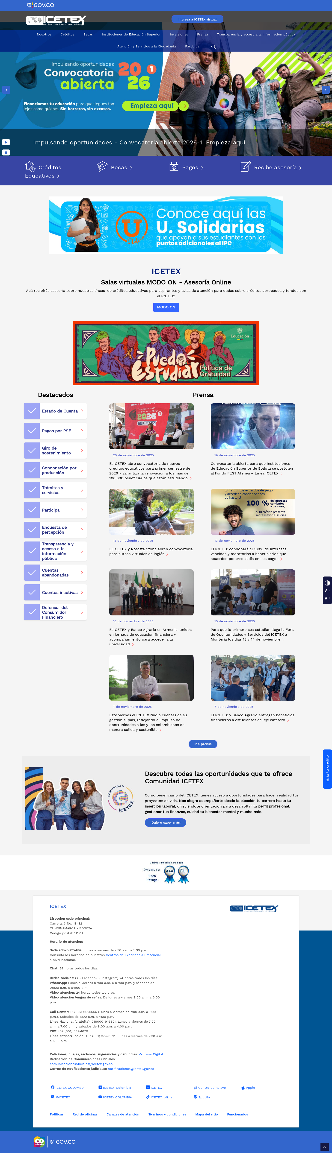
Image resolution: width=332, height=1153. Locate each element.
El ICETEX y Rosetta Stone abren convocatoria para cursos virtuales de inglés (151, 551)
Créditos (67, 34)
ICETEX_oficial (159, 1097)
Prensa (202, 34)
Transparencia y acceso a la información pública (256, 34)
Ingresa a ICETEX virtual (197, 19)
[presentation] (6, 90)
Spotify (201, 1097)
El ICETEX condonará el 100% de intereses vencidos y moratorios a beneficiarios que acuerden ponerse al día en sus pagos (248, 554)
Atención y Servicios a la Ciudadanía (146, 46)
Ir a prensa (203, 744)
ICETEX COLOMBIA (67, 1087)
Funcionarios (237, 1114)
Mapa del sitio (206, 1114)
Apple (247, 1087)
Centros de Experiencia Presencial (133, 955)
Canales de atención (123, 1114)
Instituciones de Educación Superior (131, 34)
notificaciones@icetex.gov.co (131, 1069)
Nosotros (44, 34)
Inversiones (179, 34)
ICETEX (153, 1087)
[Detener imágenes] (6, 152)
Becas (88, 34)
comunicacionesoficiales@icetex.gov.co (81, 1064)
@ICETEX (60, 1097)
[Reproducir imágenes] (6, 142)
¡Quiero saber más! (166, 822)
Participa (192, 46)
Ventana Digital (151, 1054)
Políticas (56, 1114)
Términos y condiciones (167, 1114)
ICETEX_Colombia (114, 1087)
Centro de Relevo (209, 1087)
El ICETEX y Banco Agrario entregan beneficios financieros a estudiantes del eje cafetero (252, 717)
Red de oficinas (85, 1114)
